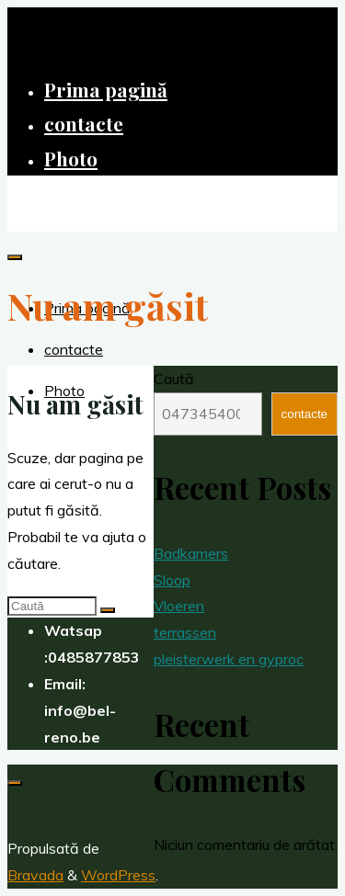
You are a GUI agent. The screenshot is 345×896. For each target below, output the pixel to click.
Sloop (172, 580)
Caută (174, 378)
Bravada (35, 875)
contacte (305, 414)
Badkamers (191, 553)
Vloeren (179, 605)
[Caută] (107, 610)
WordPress (118, 875)
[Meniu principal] (14, 257)
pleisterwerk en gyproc (229, 659)
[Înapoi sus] (14, 783)
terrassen (185, 632)
